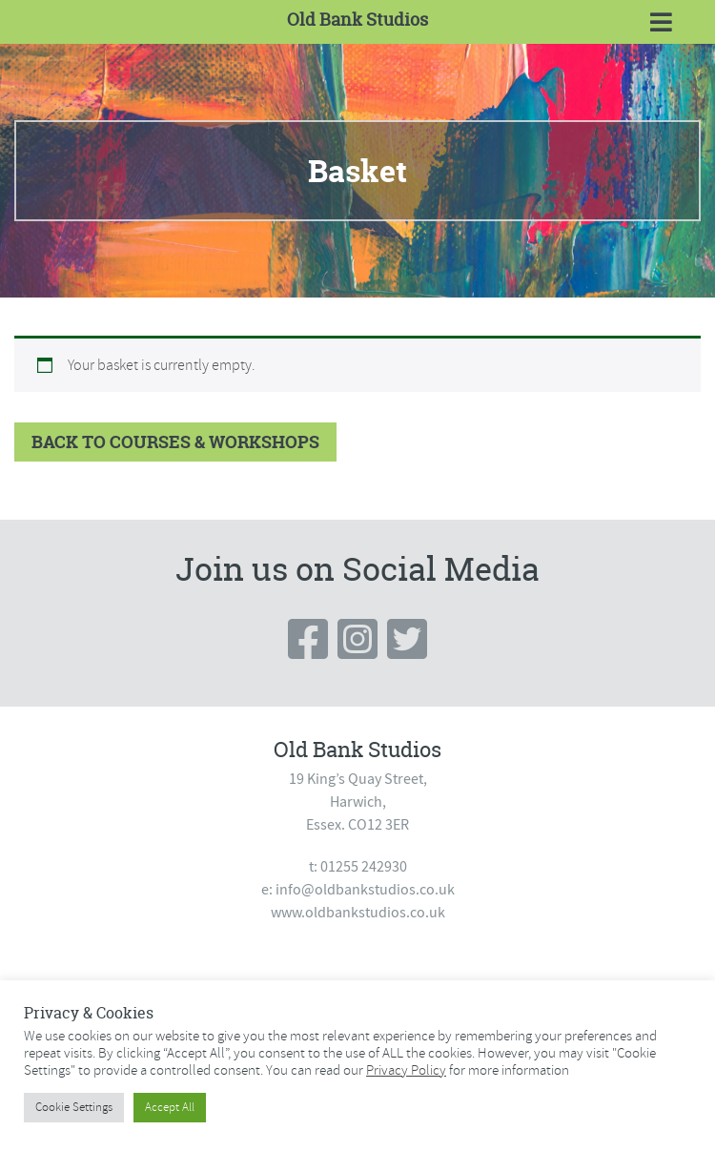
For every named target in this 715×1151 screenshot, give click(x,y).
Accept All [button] (169, 1107)
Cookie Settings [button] (73, 1107)
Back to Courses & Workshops (175, 442)
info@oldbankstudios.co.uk (365, 889)
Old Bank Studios (357, 19)
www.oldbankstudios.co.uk (358, 912)
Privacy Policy (406, 1070)
